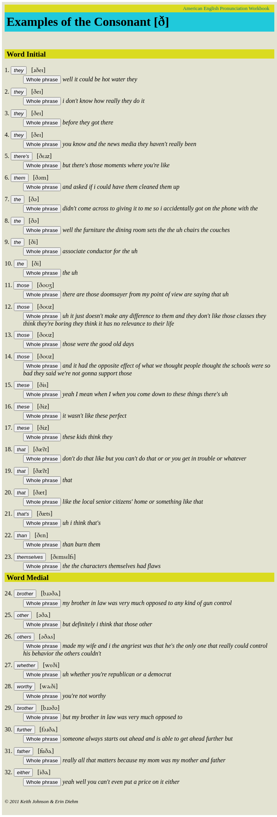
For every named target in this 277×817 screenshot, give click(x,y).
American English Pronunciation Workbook (226, 8)
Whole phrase (42, 79)
